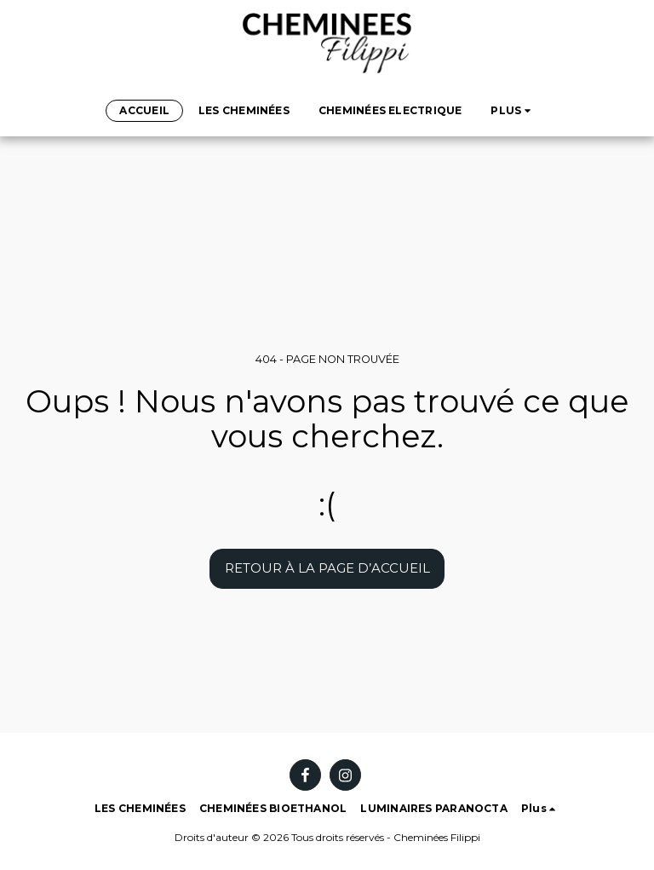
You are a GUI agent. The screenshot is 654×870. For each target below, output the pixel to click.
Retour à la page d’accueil (327, 568)
